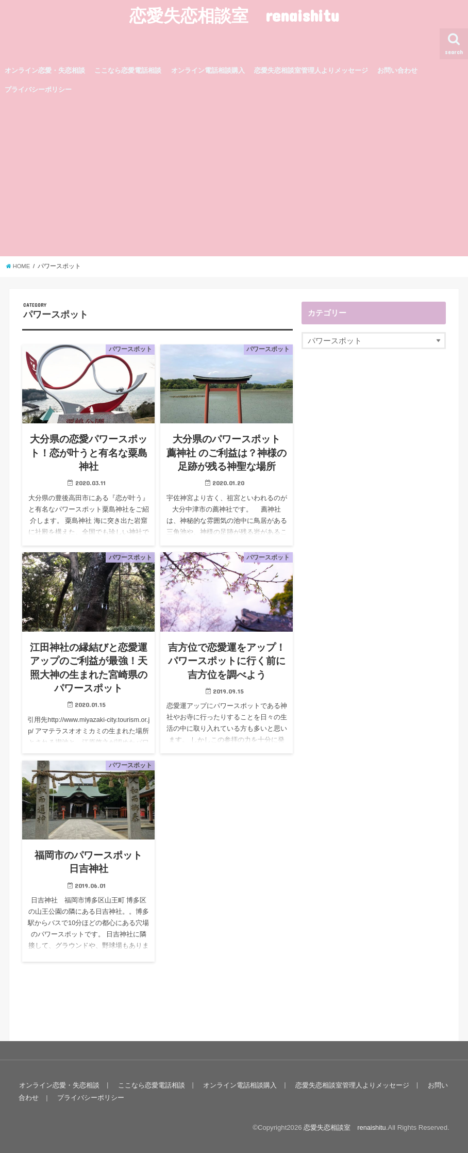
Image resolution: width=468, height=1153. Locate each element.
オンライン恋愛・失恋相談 (45, 70)
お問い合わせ (397, 70)
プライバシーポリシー (38, 89)
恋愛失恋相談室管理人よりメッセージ (311, 70)
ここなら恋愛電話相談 (127, 70)
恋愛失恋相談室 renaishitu (234, 15)
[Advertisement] (234, 179)
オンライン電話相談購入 (208, 70)
